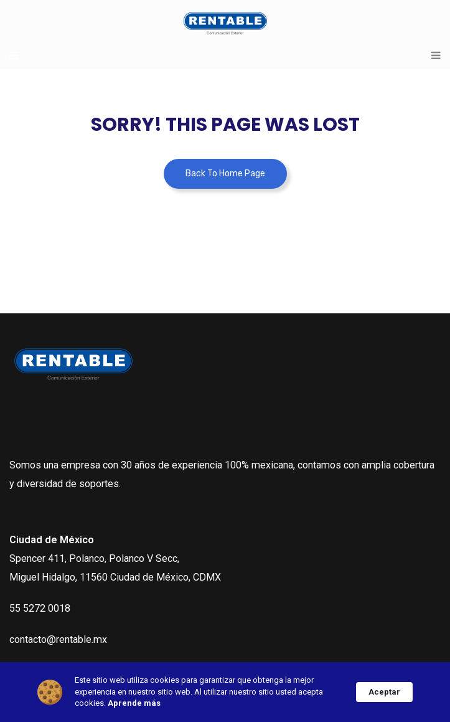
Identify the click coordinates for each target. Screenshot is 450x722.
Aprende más (134, 703)
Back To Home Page (225, 173)
